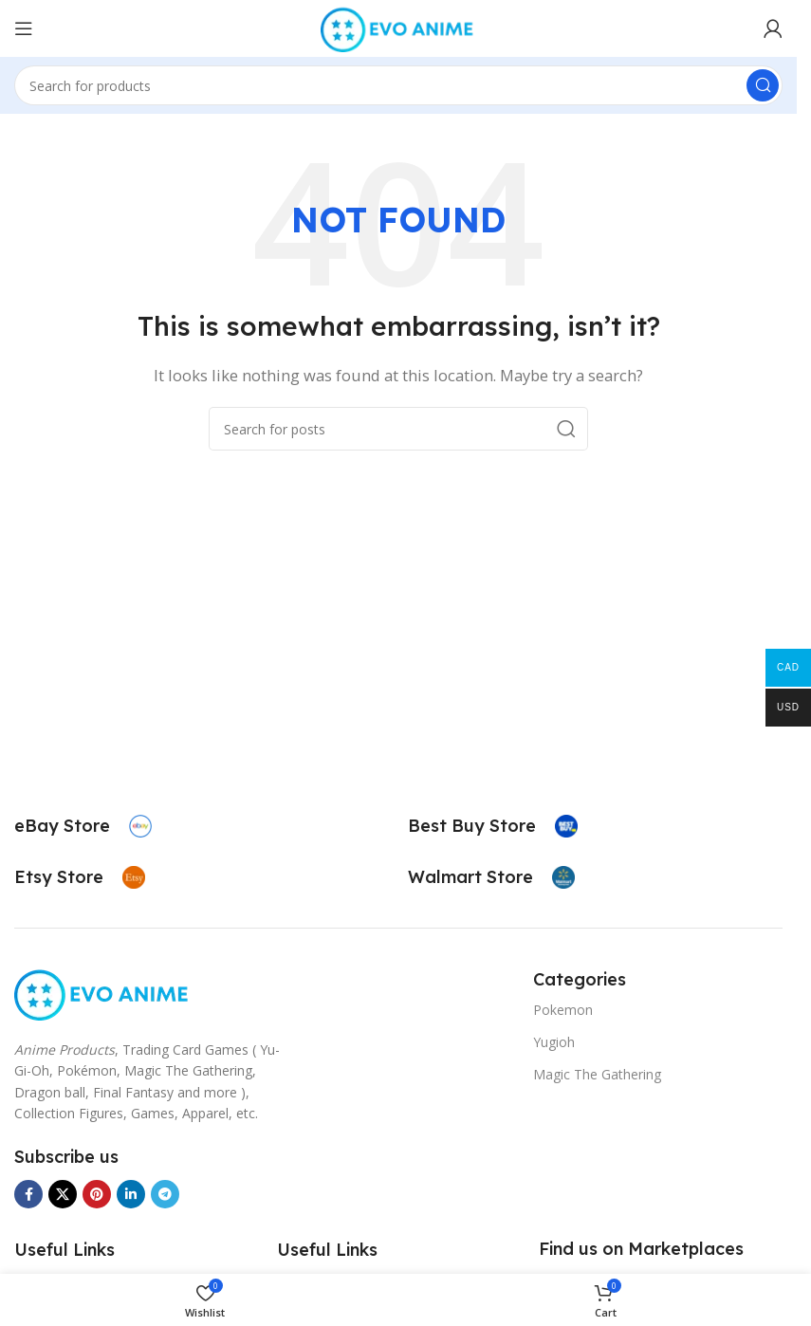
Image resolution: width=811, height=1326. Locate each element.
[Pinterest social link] (97, 1194)
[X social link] (62, 1194)
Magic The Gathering (597, 1074)
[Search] (398, 85)
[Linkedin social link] (131, 1194)
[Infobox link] (83, 826)
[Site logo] (398, 26)
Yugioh (554, 1042)
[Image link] (103, 992)
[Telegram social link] (165, 1194)
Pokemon (563, 1010)
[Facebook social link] (28, 1194)
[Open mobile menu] (24, 28)
